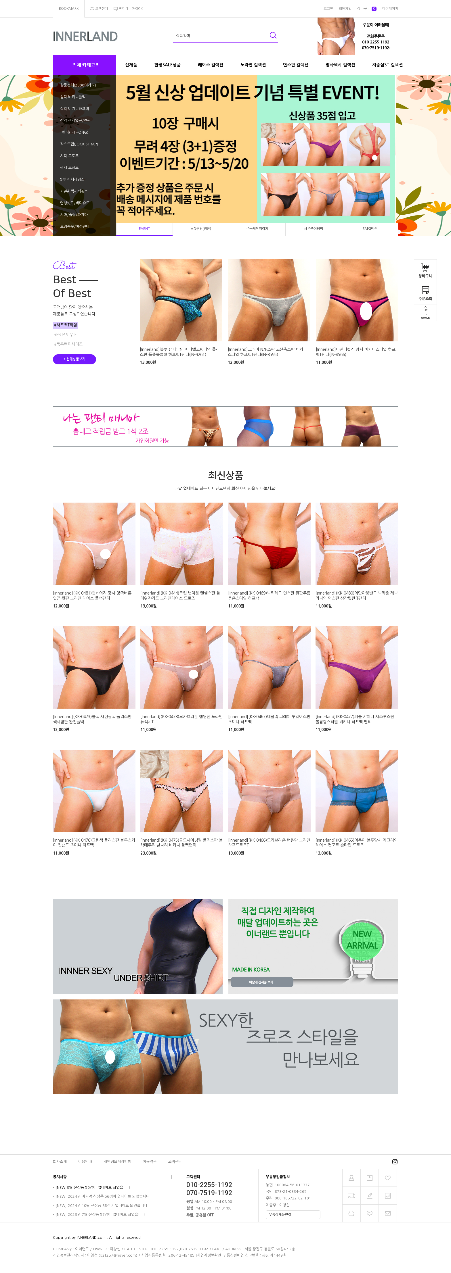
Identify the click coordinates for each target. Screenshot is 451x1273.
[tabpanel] (225, 155)
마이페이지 (390, 8)
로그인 (328, 8)
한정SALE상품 (167, 65)
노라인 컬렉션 (253, 65)
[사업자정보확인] (209, 1255)
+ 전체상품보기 (74, 359)
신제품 (131, 65)
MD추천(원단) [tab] (200, 228)
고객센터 (175, 1162)
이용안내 (85, 1162)
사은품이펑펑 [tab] (313, 228)
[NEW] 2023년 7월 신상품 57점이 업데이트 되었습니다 (100, 1215)
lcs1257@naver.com (118, 1255)
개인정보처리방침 (117, 1162)
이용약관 (149, 1162)
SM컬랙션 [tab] (370, 228)
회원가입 (345, 8)
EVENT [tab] (144, 228)
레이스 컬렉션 (210, 65)
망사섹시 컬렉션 (340, 65)
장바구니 (425, 268)
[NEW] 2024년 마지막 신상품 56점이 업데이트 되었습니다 (103, 1196)
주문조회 (425, 291)
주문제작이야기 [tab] (257, 228)
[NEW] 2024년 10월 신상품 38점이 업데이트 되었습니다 (101, 1205)
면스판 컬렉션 (295, 65)
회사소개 (60, 1162)
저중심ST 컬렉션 (387, 65)
